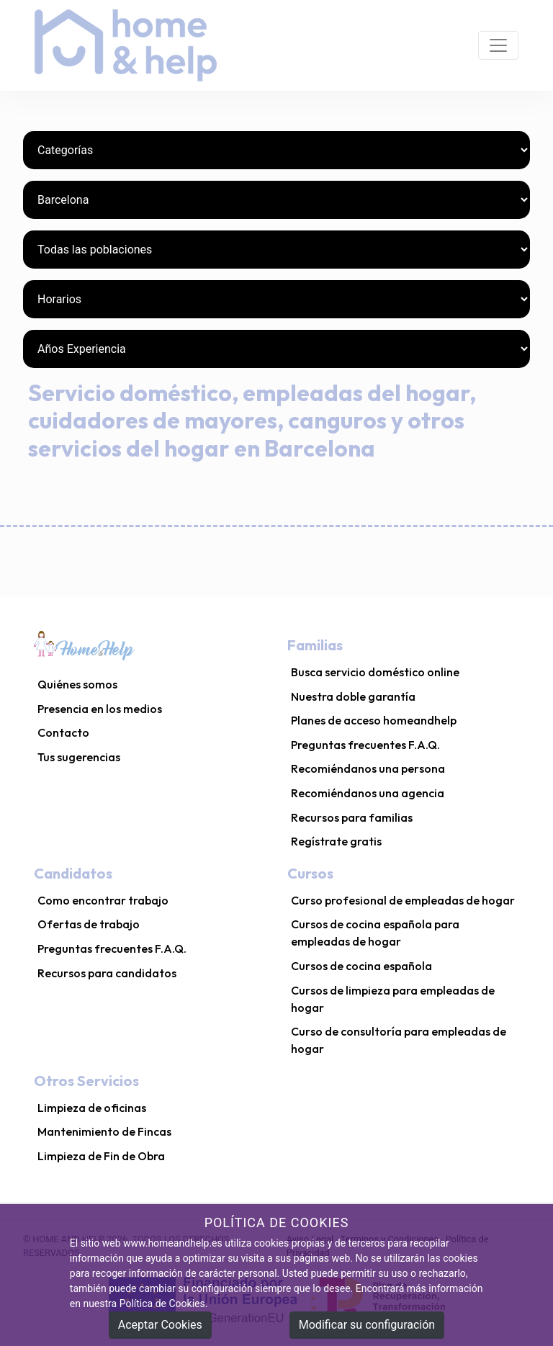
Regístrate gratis (336, 841)
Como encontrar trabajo (102, 900)
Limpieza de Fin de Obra (101, 1156)
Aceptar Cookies (160, 1325)
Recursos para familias (352, 817)
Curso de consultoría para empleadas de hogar (398, 1040)
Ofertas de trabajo (88, 924)
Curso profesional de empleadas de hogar (403, 900)
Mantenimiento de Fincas (104, 1131)
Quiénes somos (77, 684)
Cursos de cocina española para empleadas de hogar (375, 932)
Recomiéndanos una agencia (367, 793)
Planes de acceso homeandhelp (374, 720)
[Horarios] (276, 299)
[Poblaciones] (276, 249)
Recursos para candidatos (106, 973)
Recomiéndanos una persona (368, 768)
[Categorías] (276, 150)
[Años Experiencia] (276, 349)
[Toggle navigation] (498, 45)
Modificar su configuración (367, 1325)
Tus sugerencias (78, 757)
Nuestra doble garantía (353, 696)
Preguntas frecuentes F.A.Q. (365, 744)
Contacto (63, 732)
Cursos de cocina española (361, 966)
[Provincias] (276, 200)
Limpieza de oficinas (91, 1107)
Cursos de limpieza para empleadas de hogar (393, 999)
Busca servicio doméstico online (375, 672)
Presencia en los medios (99, 708)
